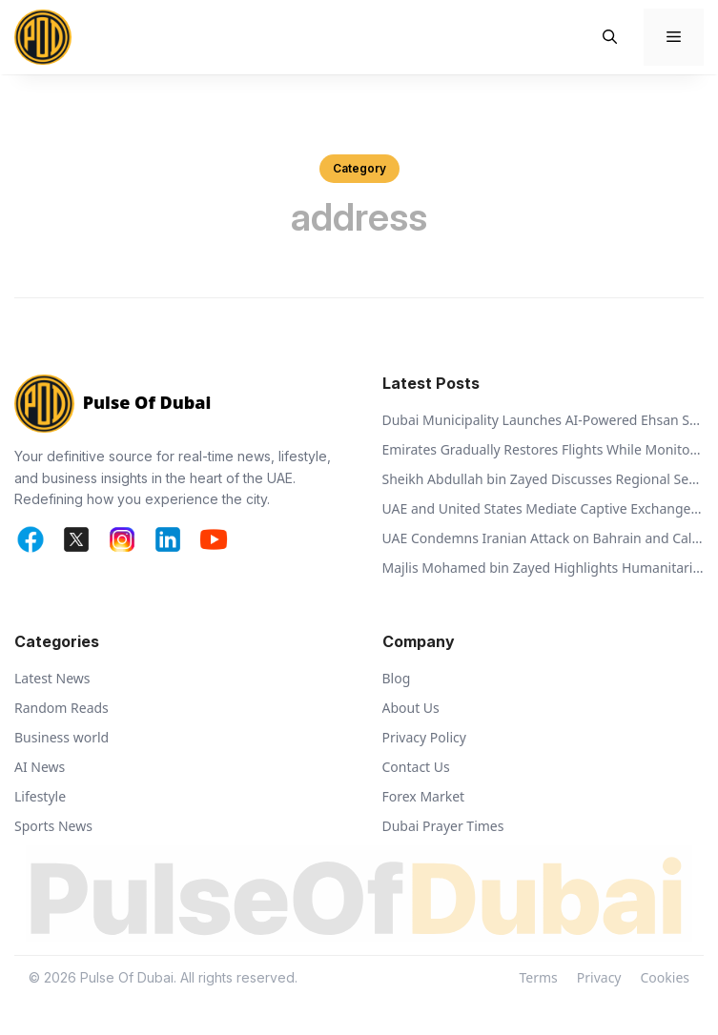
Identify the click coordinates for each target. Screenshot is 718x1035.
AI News (39, 767)
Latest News (52, 678)
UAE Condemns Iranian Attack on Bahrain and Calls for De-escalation (543, 538)
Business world (61, 737)
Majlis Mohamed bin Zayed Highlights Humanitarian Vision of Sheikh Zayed (543, 567)
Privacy (599, 977)
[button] (610, 37)
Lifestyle (40, 796)
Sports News (53, 826)
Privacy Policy (424, 737)
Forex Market (423, 796)
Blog (396, 678)
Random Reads (61, 708)
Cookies (665, 977)
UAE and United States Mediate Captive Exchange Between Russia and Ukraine (543, 508)
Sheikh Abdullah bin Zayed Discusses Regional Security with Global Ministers (543, 479)
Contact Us (416, 767)
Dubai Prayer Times (443, 826)
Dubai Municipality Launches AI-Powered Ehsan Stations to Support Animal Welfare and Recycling (543, 420)
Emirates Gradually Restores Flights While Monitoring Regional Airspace (543, 449)
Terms (539, 977)
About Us (411, 708)
